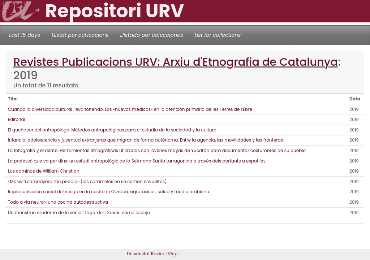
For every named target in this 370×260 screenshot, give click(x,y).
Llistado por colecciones (151, 35)
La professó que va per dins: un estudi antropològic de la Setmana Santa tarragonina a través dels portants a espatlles (137, 161)
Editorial (16, 119)
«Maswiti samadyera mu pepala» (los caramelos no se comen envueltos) (87, 181)
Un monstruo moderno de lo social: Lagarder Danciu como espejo (79, 212)
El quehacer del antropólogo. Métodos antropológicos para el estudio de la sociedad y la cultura (112, 130)
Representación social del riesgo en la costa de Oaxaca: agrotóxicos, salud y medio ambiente (109, 191)
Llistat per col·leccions (80, 35)
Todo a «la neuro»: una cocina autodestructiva (58, 202)
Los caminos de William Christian (43, 171)
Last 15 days (24, 35)
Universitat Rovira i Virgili (153, 254)
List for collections (217, 35)
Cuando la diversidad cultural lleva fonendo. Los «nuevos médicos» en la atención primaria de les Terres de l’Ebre (130, 109)
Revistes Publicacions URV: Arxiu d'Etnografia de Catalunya (175, 62)
